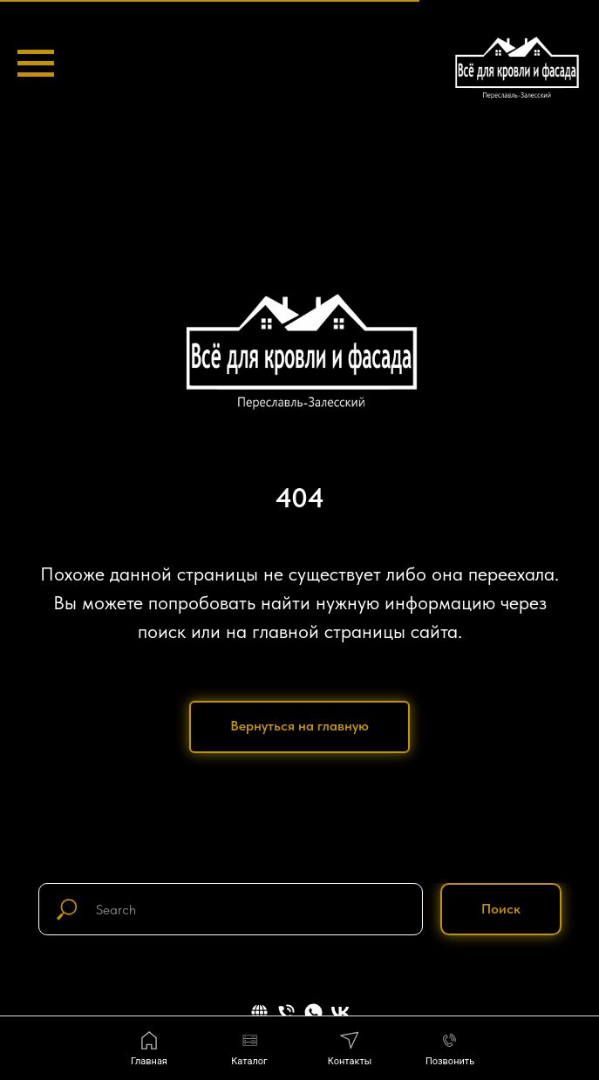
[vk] (340, 1012)
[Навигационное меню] (35, 64)
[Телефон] (286, 1012)
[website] (259, 1012)
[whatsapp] (313, 1012)
